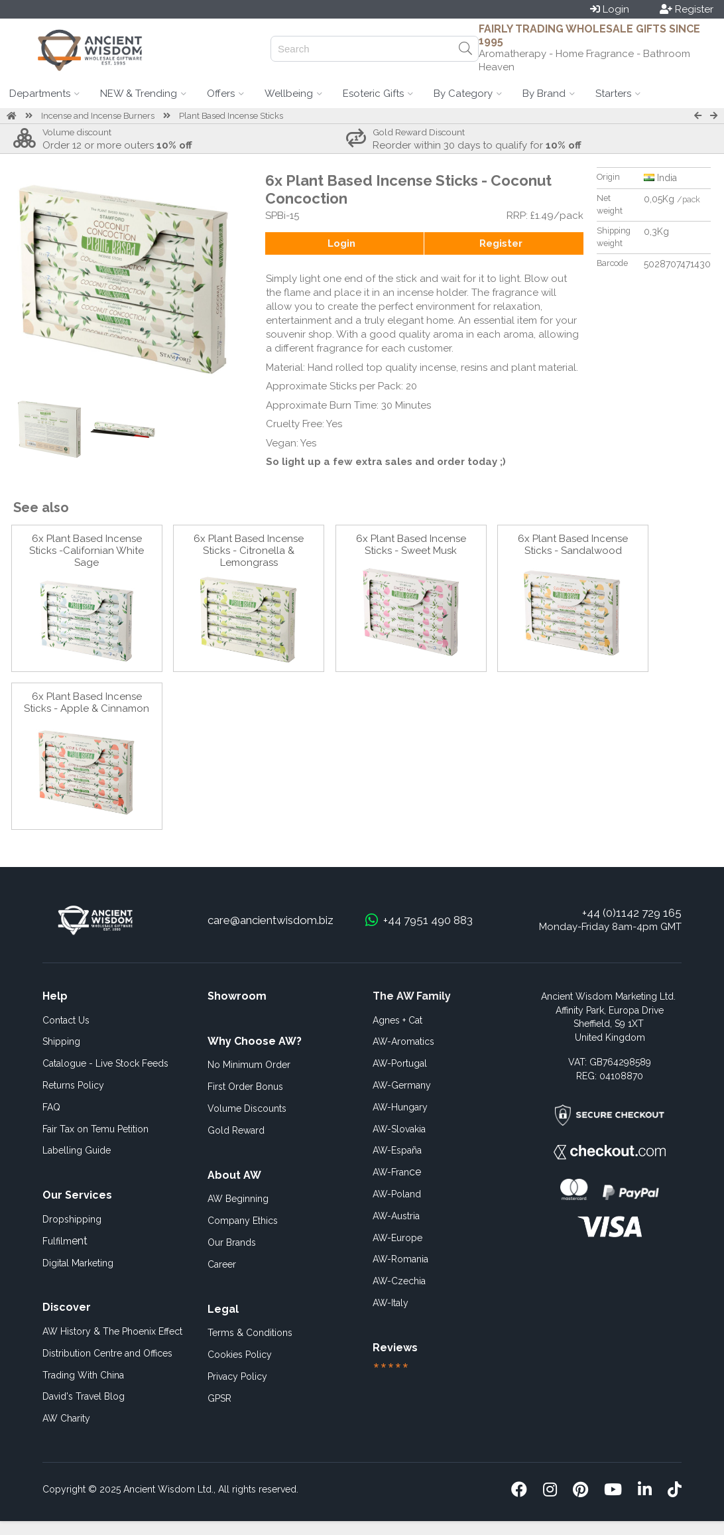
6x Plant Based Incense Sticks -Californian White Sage (86, 550)
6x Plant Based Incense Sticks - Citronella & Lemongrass (249, 550)
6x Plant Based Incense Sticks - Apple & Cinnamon (86, 702)
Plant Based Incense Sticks (231, 116)
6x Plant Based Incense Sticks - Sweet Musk (411, 545)
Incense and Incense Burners (97, 116)
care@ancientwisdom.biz (270, 920)
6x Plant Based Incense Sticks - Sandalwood (573, 545)
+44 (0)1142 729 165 (632, 912)
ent (65, 1241)
